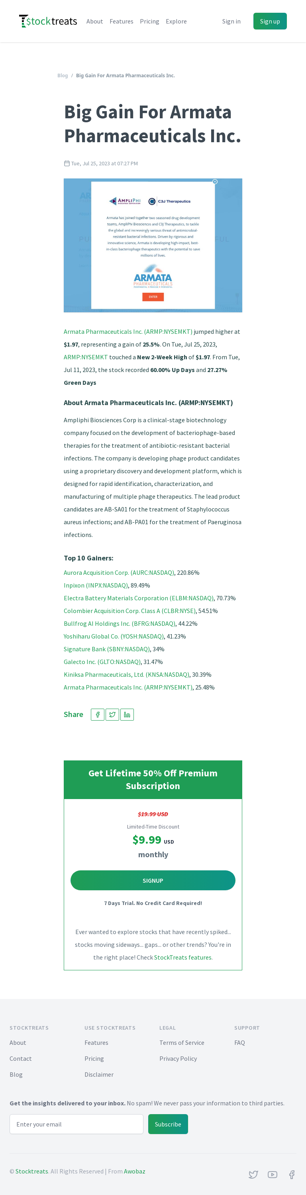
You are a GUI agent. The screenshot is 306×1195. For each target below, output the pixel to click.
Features (121, 21)
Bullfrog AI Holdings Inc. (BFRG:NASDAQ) (119, 623)
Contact (21, 1058)
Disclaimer (99, 1074)
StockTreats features (183, 957)
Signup (153, 880)
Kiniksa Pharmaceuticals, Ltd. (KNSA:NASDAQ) (126, 674)
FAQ (239, 1042)
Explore (176, 21)
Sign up (270, 21)
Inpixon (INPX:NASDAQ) (96, 585)
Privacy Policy (178, 1058)
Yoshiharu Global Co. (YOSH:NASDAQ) (114, 636)
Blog (62, 75)
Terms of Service (181, 1042)
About (94, 21)
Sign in (231, 21)
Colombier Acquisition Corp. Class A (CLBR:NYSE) (130, 611)
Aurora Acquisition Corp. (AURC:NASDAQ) (119, 572)
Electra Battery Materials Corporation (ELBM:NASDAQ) (139, 598)
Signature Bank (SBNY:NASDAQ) (107, 649)
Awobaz (134, 1171)
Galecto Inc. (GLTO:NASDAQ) (102, 662)
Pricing (149, 21)
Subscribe (168, 1124)
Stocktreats (32, 1171)
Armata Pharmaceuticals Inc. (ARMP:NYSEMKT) (128, 331)
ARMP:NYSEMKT (86, 357)
